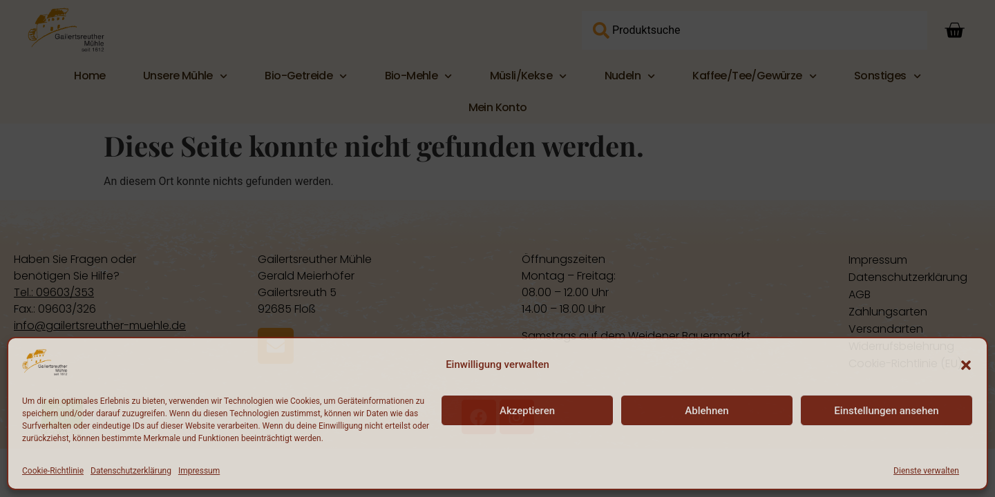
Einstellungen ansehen (886, 411)
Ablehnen (706, 411)
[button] (966, 365)
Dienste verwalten (926, 471)
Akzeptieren (527, 411)
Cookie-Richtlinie (53, 471)
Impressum (199, 471)
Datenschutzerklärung (131, 471)
